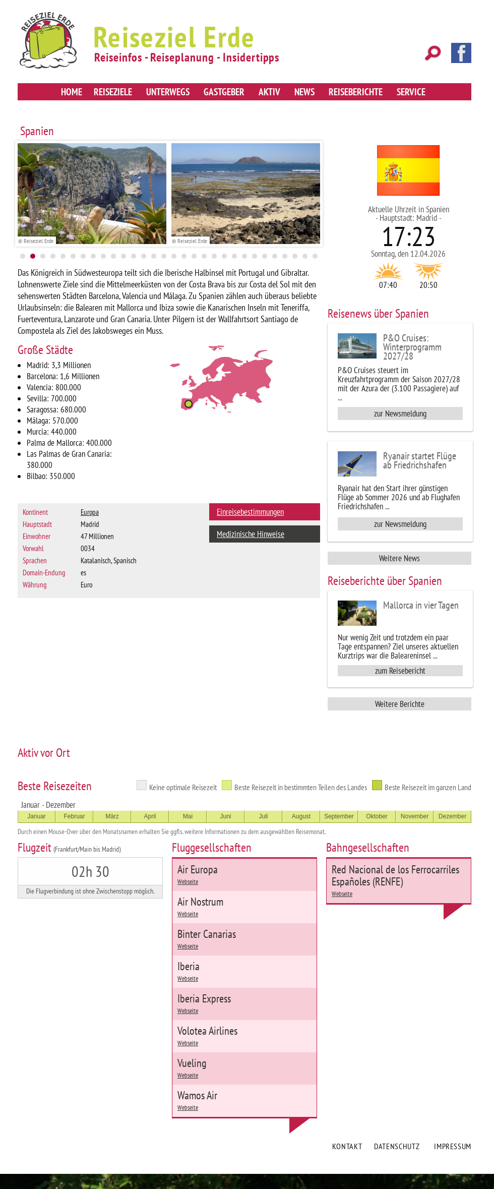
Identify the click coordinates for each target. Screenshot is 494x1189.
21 (224, 256)
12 (133, 256)
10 (113, 256)
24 (254, 256)
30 (315, 256)
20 (214, 256)
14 (153, 256)
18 (194, 256)
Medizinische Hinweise (250, 534)
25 (264, 256)
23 (244, 256)
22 (234, 256)
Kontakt (347, 1146)
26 (274, 256)
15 (163, 256)
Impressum (452, 1146)
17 (184, 256)
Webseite (187, 881)
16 (173, 256)
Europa (90, 512)
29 (304, 256)
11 (123, 256)
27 (284, 256)
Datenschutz (396, 1146)
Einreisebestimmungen (250, 511)
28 (294, 256)
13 (143, 256)
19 (204, 256)
